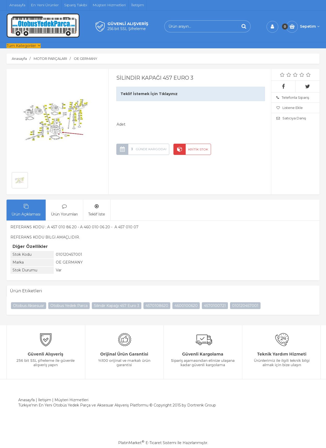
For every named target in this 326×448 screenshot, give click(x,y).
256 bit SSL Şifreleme (126, 28)
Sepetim (309, 26)
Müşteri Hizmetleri (71, 400)
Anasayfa (26, 400)
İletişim (44, 400)
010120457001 (245, 305)
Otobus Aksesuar (28, 305)
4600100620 (186, 305)
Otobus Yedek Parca (69, 305)
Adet (121, 124)
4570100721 (215, 305)
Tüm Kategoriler (21, 45)
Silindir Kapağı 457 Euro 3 (116, 305)
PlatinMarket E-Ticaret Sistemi (147, 442)
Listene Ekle (289, 108)
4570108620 (157, 305)
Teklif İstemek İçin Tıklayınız (149, 93)
